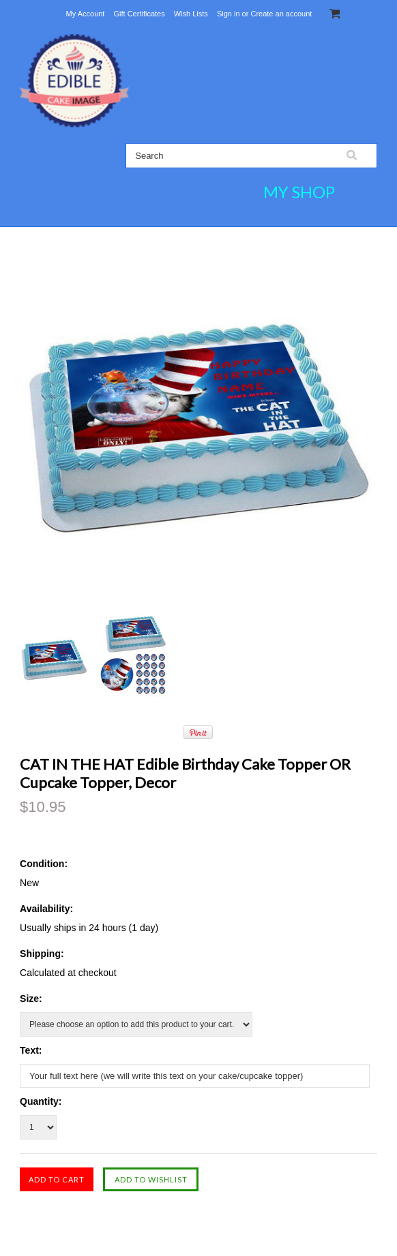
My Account (85, 14)
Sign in (228, 14)
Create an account (281, 14)
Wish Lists (191, 14)
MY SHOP (299, 192)
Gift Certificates (138, 14)
